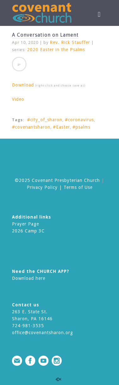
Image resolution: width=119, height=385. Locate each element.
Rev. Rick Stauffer (70, 42)
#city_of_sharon (44, 119)
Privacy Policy (42, 187)
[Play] (19, 64)
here (40, 278)
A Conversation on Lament (45, 35)
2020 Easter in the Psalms (56, 49)
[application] (19, 64)
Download (23, 84)
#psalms (81, 126)
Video (18, 99)
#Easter (61, 126)
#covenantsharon (31, 126)
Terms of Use (78, 187)
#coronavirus (79, 119)
